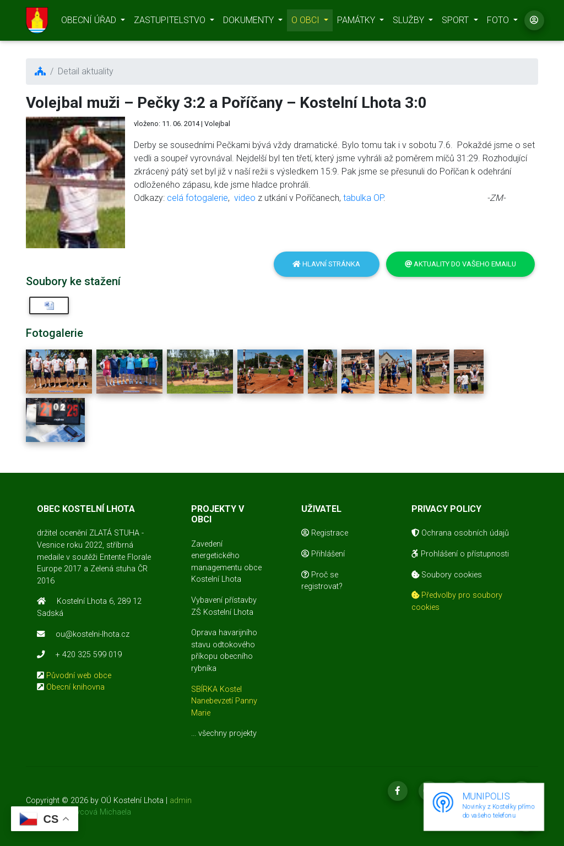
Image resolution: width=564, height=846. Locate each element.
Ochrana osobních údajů (460, 533)
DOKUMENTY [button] (249, 22)
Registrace (324, 533)
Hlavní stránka (326, 264)
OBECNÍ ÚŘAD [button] (89, 22)
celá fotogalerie (197, 198)
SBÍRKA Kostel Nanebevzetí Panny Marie (224, 701)
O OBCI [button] (306, 22)
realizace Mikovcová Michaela (78, 812)
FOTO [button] (499, 22)
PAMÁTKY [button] (357, 22)
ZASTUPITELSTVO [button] (171, 22)
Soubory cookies (446, 575)
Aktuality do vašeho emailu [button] (460, 264)
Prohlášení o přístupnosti (460, 554)
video (245, 198)
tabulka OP (363, 198)
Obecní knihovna (75, 687)
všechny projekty (227, 733)
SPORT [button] (456, 22)
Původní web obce (78, 675)
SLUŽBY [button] (409, 22)
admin (181, 800)
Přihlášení (323, 554)
